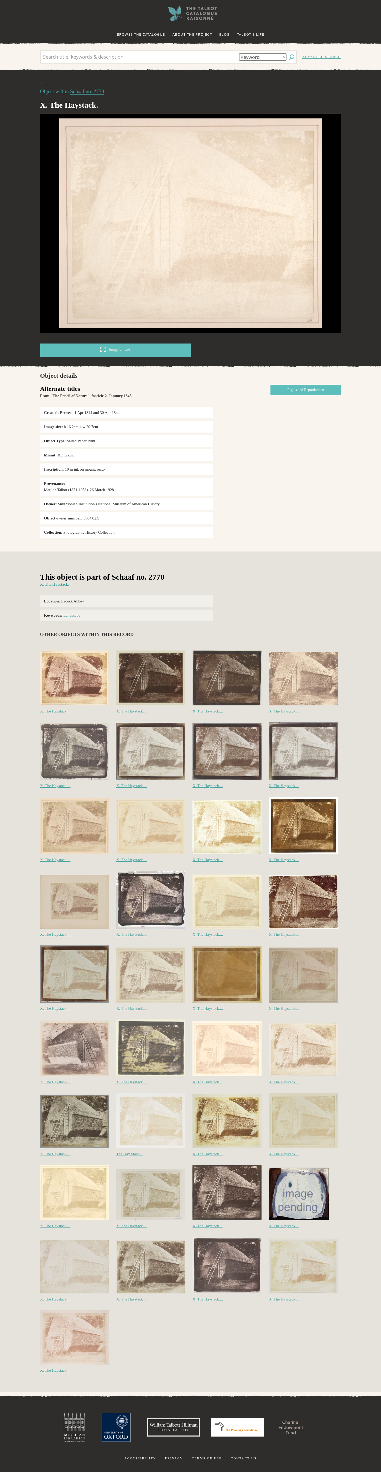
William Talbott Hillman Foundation (173, 1427)
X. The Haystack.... (55, 711)
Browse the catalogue (141, 34)
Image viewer (115, 349)
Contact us (244, 1458)
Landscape (71, 615)
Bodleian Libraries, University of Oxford (74, 1427)
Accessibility (140, 1458)
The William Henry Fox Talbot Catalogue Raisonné (190, 13)
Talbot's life (250, 34)
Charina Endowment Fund (291, 1427)
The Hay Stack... (129, 1154)
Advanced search (321, 57)
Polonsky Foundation (237, 1427)
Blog (224, 34)
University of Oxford (116, 1427)
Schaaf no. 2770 (87, 91)
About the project (192, 34)
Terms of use (207, 1458)
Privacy (174, 1458)
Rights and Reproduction (305, 390)
